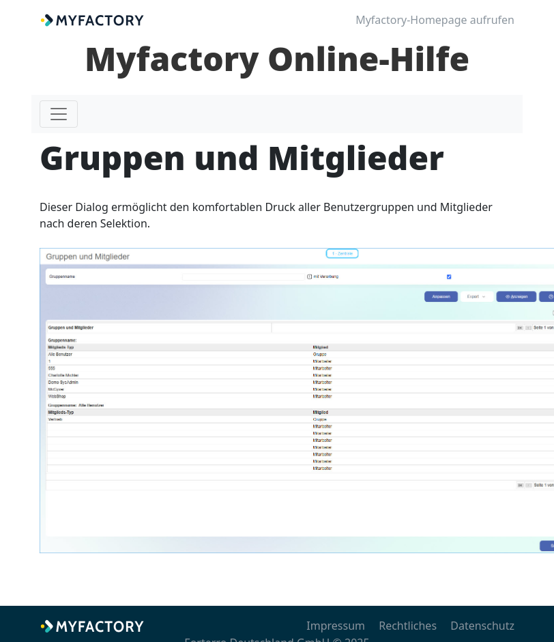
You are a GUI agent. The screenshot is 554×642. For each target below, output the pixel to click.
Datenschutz (482, 625)
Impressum (335, 625)
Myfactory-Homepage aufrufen (434, 19)
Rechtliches (408, 625)
